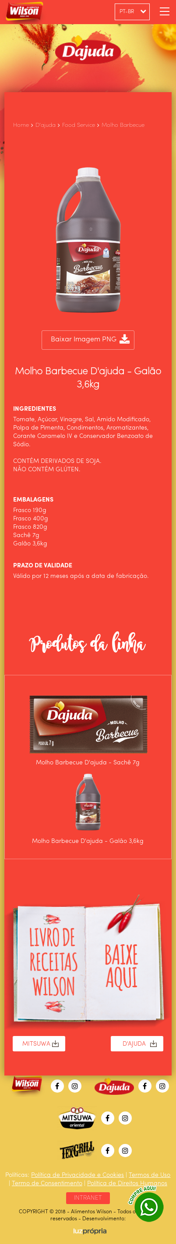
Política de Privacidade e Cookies (77, 1175)
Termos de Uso (149, 1175)
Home (21, 125)
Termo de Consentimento (47, 1183)
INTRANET (88, 1198)
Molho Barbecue (123, 125)
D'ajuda (45, 125)
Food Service (78, 125)
